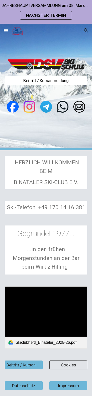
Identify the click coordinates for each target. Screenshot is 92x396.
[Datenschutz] (23, 386)
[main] (46, 172)
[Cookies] (68, 365)
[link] (46, 317)
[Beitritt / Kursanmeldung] (46, 81)
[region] (46, 12)
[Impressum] (68, 386)
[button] (6, 30)
